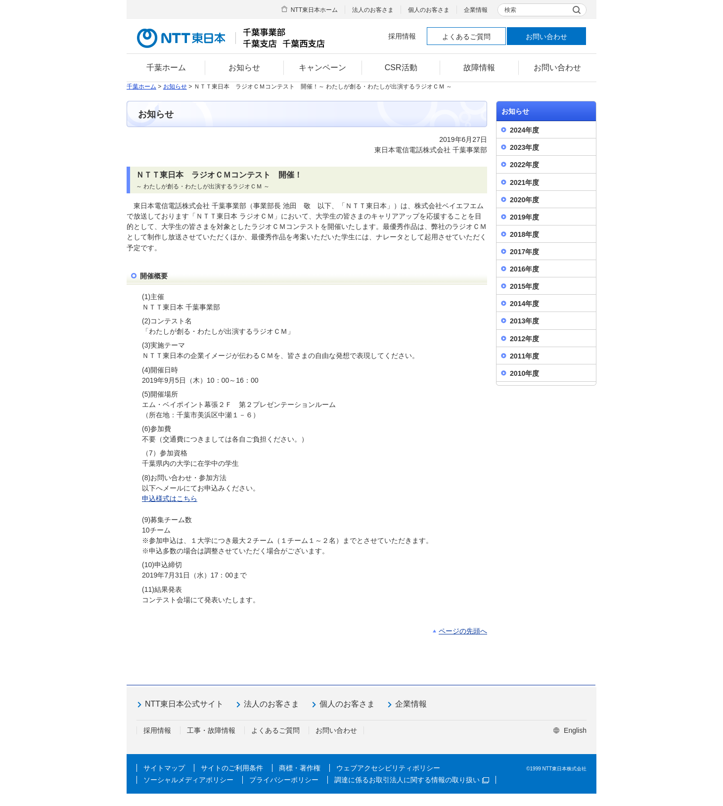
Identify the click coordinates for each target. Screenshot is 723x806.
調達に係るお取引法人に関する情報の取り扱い (411, 780)
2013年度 (524, 321)
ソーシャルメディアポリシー (188, 780)
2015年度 (524, 286)
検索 (510, 9)
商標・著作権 (299, 768)
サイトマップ (164, 768)
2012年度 (524, 339)
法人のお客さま (373, 9)
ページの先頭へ (463, 631)
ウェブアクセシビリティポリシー (388, 768)
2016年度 (524, 269)
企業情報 (476, 9)
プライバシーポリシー (283, 780)
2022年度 (524, 165)
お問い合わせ (546, 37)
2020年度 (524, 200)
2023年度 (524, 147)
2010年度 (524, 373)
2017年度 (524, 252)
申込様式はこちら (169, 498)
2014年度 (524, 304)
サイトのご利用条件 (232, 768)
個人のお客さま (429, 9)
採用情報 (402, 36)
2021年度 (524, 182)
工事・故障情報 (211, 730)
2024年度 (524, 130)
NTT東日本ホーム (314, 9)
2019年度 (524, 217)
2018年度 (524, 234)
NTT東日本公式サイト (184, 704)
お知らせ (175, 86)
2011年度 (524, 356)
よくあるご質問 (466, 37)
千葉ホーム (141, 86)
